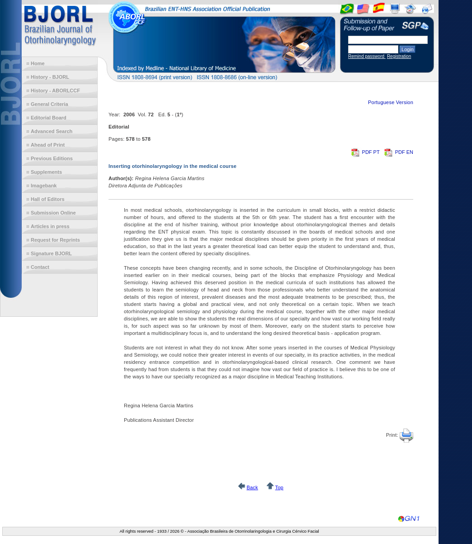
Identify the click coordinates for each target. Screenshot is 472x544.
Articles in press (50, 226)
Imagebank (44, 185)
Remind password (367, 56)
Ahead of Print (48, 145)
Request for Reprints (55, 240)
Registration (399, 56)
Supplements (46, 172)
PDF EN (398, 152)
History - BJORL (50, 77)
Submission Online (53, 212)
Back (252, 487)
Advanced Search (51, 131)
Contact (40, 267)
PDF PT (366, 152)
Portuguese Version (390, 102)
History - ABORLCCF (55, 90)
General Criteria (49, 104)
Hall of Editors (48, 199)
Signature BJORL (51, 253)
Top (279, 487)
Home (38, 63)
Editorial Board (48, 117)
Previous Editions (52, 158)
